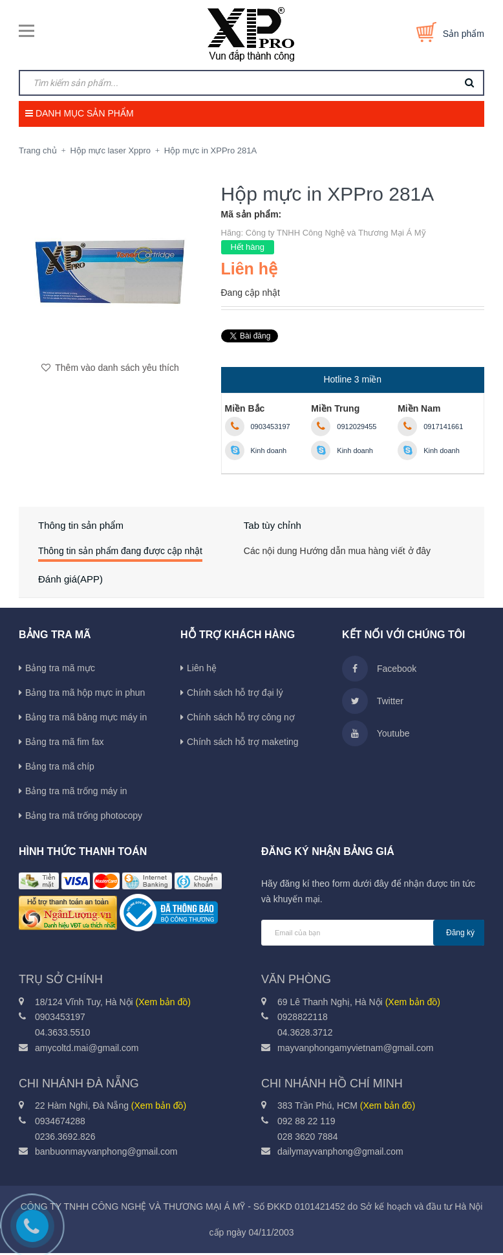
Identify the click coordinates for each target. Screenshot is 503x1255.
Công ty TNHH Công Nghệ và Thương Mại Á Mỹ (336, 233)
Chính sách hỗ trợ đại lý (235, 694)
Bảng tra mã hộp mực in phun (85, 694)
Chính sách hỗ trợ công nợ (241, 719)
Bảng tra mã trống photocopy (83, 817)
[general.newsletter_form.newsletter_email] (372, 935)
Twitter (372, 703)
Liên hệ (202, 670)
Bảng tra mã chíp (59, 768)
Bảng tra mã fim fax (64, 744)
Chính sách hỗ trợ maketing (243, 744)
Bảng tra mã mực (60, 670)
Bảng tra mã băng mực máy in (86, 719)
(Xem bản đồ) (163, 1003)
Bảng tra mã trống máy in (76, 793)
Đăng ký (460, 934)
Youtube (376, 735)
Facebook (379, 670)
